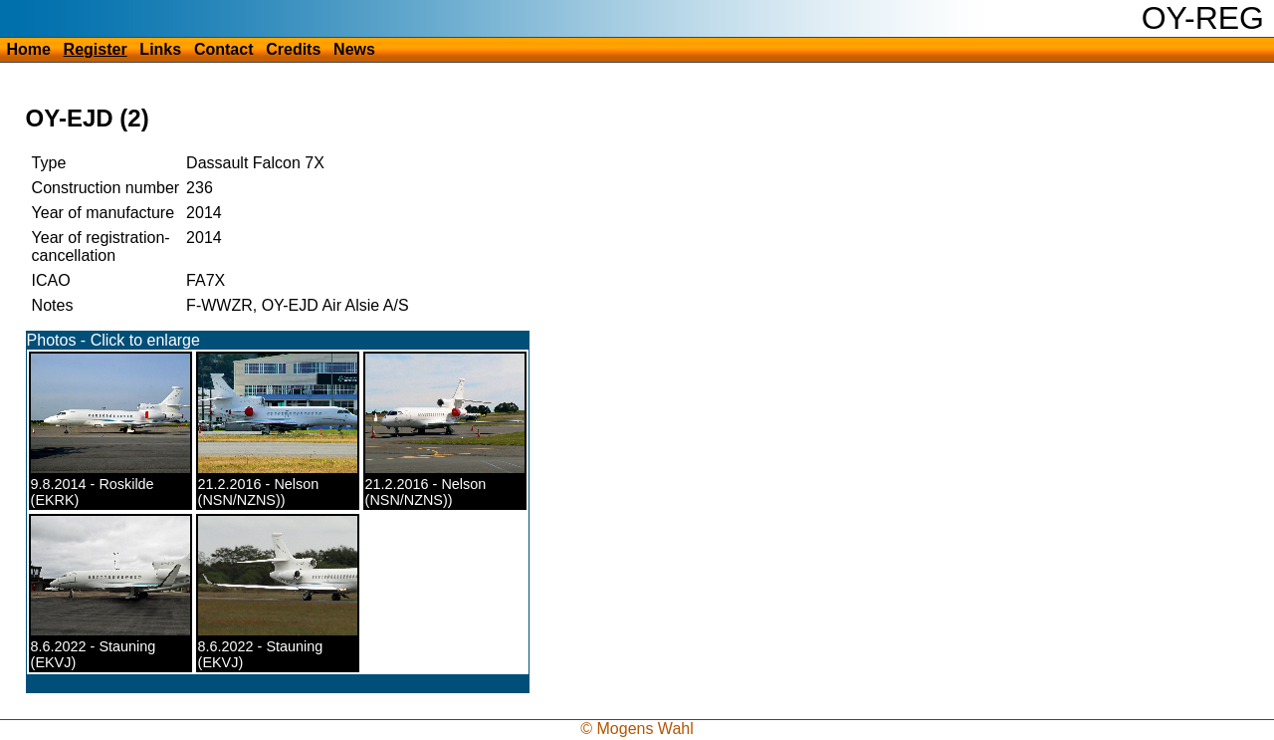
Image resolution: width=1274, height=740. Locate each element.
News (354, 49)
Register (95, 49)
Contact (224, 49)
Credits (293, 49)
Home (28, 49)
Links (160, 49)
